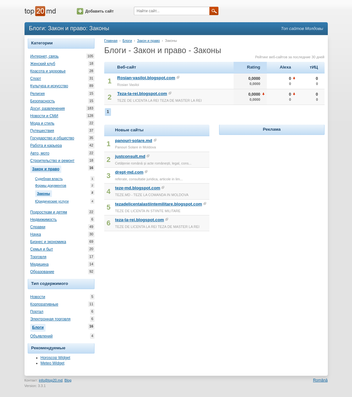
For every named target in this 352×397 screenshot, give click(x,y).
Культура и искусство (49, 86)
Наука (35, 234)
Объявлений (41, 336)
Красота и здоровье (48, 71)
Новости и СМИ (44, 115)
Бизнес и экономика (48, 241)
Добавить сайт (95, 11)
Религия (37, 93)
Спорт (35, 78)
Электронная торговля (50, 319)
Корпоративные (44, 304)
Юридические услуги (52, 201)
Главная (110, 41)
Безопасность (42, 101)
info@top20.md (50, 380)
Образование (42, 271)
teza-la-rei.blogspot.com (139, 219)
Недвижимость (43, 219)
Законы (44, 192)
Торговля (38, 257)
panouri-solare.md (133, 140)
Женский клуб (42, 63)
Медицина (39, 264)
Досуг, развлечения (47, 108)
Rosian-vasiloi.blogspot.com (146, 77)
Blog (68, 380)
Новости (37, 296)
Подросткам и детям (48, 212)
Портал (37, 311)
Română (320, 380)
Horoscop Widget (55, 357)
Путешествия (42, 130)
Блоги (39, 327)
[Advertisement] (271, 177)
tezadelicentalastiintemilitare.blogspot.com (158, 204)
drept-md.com (129, 172)
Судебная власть (49, 178)
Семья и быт (41, 249)
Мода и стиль (42, 123)
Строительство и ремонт (52, 160)
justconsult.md (130, 156)
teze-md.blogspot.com (137, 187)
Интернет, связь (44, 56)
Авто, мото (40, 153)
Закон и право (46, 168)
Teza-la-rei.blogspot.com (142, 93)
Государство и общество (52, 138)
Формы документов (50, 185)
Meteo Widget (53, 363)
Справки (37, 227)
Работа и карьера (46, 145)
